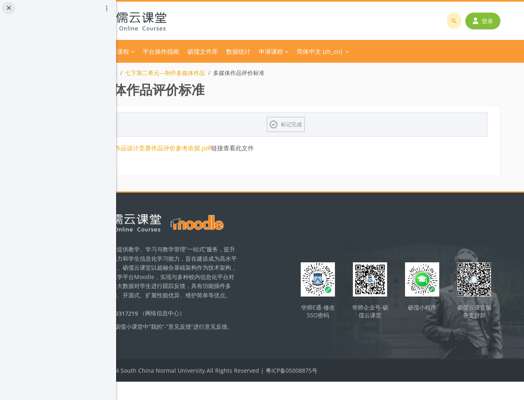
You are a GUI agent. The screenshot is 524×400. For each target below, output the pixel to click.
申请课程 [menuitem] (336, 51)
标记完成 (325, 124)
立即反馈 (180, 355)
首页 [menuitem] (156, 51)
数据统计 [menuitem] (303, 51)
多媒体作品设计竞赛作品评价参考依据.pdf (218, 148)
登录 (486, 21)
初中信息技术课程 (159, 73)
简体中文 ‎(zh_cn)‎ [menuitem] (384, 51)
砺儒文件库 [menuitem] (268, 51)
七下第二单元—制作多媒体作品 (230, 73)
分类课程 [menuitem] (182, 51)
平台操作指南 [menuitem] (226, 51)
